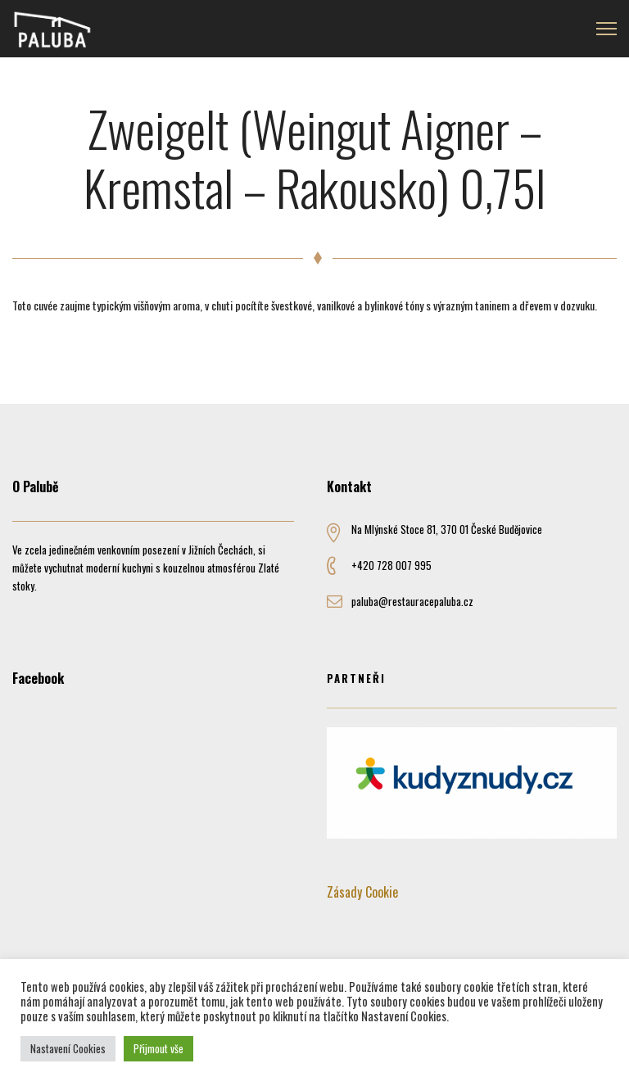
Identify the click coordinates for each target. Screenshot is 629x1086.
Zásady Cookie (362, 892)
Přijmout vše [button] (158, 1048)
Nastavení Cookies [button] (68, 1048)
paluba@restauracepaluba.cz (412, 601)
